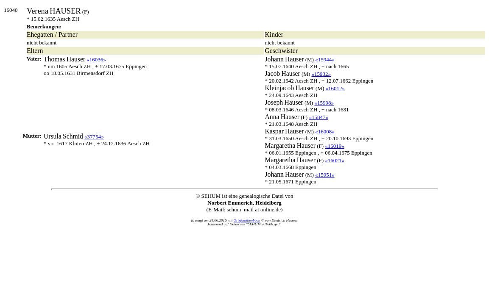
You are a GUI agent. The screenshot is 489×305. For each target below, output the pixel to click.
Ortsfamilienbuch (247, 220)
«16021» (334, 160)
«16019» (334, 146)
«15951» (325, 175)
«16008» (325, 131)
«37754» (94, 136)
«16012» (335, 88)
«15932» (321, 74)
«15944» (325, 59)
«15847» (318, 117)
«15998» (324, 103)
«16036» (96, 59)
